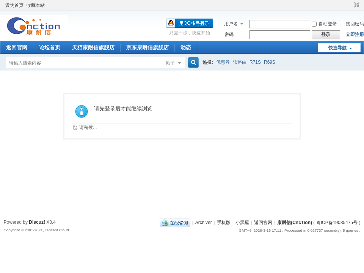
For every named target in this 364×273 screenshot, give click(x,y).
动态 (185, 47)
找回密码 (355, 24)
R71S (255, 62)
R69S (269, 62)
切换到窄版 (355, 5)
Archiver (203, 222)
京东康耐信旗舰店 (147, 47)
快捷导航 (337, 47)
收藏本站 (36, 5)
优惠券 (223, 62)
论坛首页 (49, 47)
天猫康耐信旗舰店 (93, 47)
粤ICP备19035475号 (337, 222)
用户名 (231, 24)
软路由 (239, 62)
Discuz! (37, 222)
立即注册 (355, 34)
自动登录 (324, 24)
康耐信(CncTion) (294, 222)
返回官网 (16, 47)
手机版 (224, 222)
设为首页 (14, 5)
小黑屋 (242, 222)
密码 (229, 34)
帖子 (170, 63)
